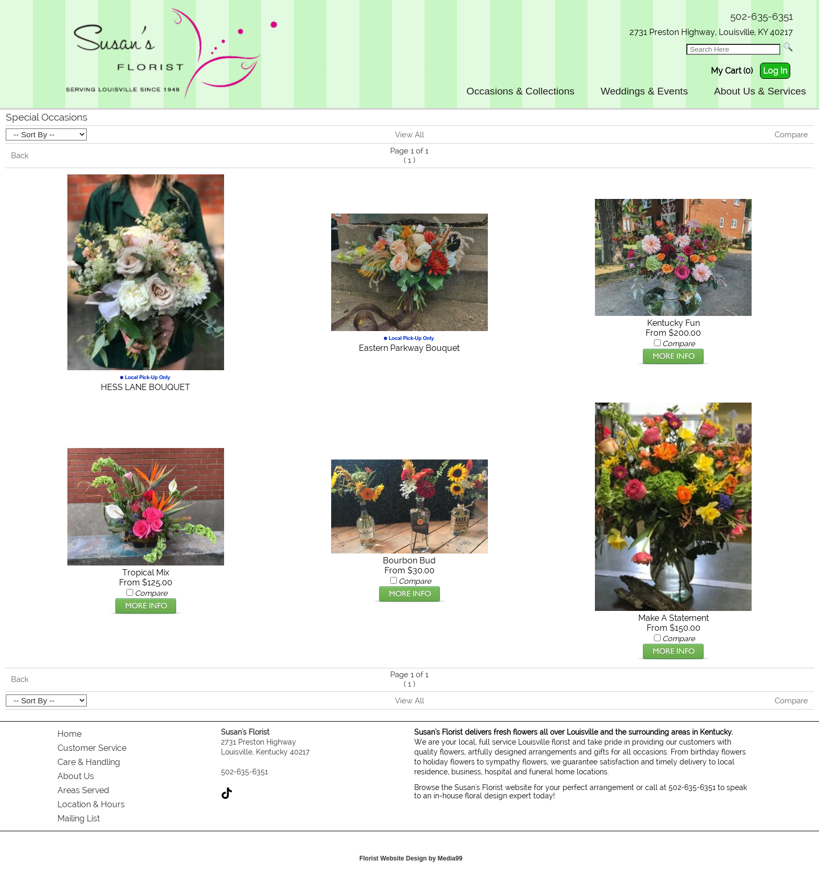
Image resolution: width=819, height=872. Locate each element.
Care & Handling (88, 762)
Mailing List (78, 818)
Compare (791, 134)
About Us (75, 776)
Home (69, 734)
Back (20, 155)
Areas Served (83, 790)
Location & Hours (91, 804)
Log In (775, 71)
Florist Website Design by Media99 (410, 858)
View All (409, 134)
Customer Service (91, 748)
